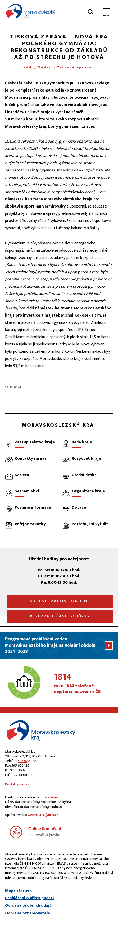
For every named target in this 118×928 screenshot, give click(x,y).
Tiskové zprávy (74, 67)
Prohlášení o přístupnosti (29, 898)
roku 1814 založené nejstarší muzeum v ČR (83, 683)
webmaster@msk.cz (43, 815)
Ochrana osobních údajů (28, 905)
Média (44, 67)
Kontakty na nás (17, 784)
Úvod (26, 67)
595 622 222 (27, 761)
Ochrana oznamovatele (27, 913)
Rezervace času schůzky (60, 616)
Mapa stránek (18, 890)
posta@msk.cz (52, 797)
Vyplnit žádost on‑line (60, 601)
